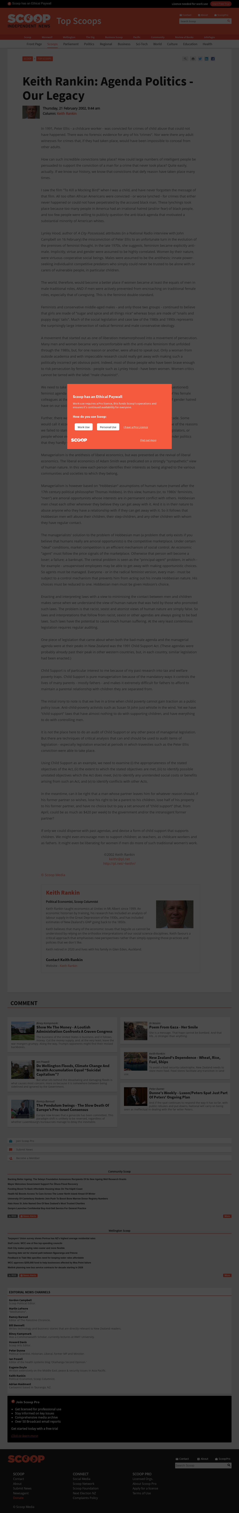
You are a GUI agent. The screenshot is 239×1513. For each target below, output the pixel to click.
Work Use (84, 427)
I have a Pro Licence (136, 427)
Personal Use (108, 427)
